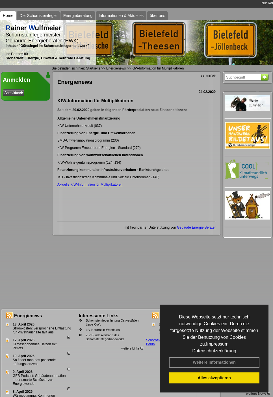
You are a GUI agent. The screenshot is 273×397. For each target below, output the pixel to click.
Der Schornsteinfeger (38, 15)
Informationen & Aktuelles (121, 15)
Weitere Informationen (214, 362)
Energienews (28, 315)
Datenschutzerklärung (214, 350)
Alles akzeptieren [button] (214, 378)
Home (8, 15)
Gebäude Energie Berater (196, 227)
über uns (157, 15)
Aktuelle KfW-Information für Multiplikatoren (90, 184)
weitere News (258, 394)
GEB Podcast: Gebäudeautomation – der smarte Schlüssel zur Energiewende (39, 380)
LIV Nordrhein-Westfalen (103, 329)
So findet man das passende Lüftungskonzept (34, 362)
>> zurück (208, 76)
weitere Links (132, 348)
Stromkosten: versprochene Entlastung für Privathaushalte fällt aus (42, 330)
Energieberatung (78, 15)
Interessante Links (98, 315)
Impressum (217, 344)
